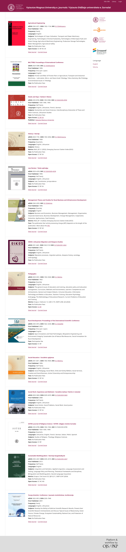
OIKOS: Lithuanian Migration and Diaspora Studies (45, 242)
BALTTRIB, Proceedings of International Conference (45, 62)
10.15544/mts (47, 203)
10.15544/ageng (60, 26)
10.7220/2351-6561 (60, 245)
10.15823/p (58, 277)
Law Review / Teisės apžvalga (38, 168)
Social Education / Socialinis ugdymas (41, 357)
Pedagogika (32, 274)
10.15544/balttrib (49, 66)
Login (120, 1)
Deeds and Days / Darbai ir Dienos (39, 97)
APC (48, 226)
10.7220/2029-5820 (61, 395)
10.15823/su (59, 361)
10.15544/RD (59, 324)
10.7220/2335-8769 (60, 100)
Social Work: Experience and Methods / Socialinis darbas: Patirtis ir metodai (54, 392)
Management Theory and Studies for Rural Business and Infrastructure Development (57, 200)
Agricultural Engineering (36, 23)
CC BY (39, 307)
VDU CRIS (107, 1)
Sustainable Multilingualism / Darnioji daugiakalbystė (46, 456)
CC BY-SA (41, 117)
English (95, 64)
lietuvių (95, 67)
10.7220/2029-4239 (49, 171)
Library (114, 1)
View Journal (32, 52)
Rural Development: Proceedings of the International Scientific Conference (53, 321)
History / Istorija (33, 134)
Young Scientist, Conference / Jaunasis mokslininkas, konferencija (50, 495)
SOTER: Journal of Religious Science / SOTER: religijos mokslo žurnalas (52, 424)
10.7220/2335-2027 (61, 459)
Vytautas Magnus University (44, 120)
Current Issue (42, 52)
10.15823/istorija (60, 137)
